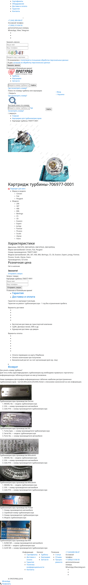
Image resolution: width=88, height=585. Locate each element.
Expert (18, 223)
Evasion (19, 221)
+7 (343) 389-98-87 (15, 20)
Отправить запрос (15, 273)
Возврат (13, 366)
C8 (17, 218)
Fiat (17, 196)
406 (17, 208)
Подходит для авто (17, 188)
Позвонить (5, 584)
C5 (17, 216)
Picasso (19, 231)
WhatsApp (5, 581)
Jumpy (18, 226)
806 (17, 211)
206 (17, 203)
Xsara (18, 238)
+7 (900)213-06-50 (73, 559)
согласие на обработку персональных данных (31, 62)
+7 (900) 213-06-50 (15, 18)
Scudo (18, 233)
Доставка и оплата (19, 6)
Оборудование (18, 4)
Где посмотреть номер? (17, 88)
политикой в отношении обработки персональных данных (44, 60)
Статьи (58, 554)
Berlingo (19, 213)
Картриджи (16, 78)
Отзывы (58, 557)
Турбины (15, 76)
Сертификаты (17, 1)
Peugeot (19, 198)
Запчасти (16, 81)
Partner (19, 228)
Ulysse (18, 236)
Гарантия (16, 9)
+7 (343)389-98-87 (73, 552)
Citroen (19, 193)
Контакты (16, 11)
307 (17, 206)
